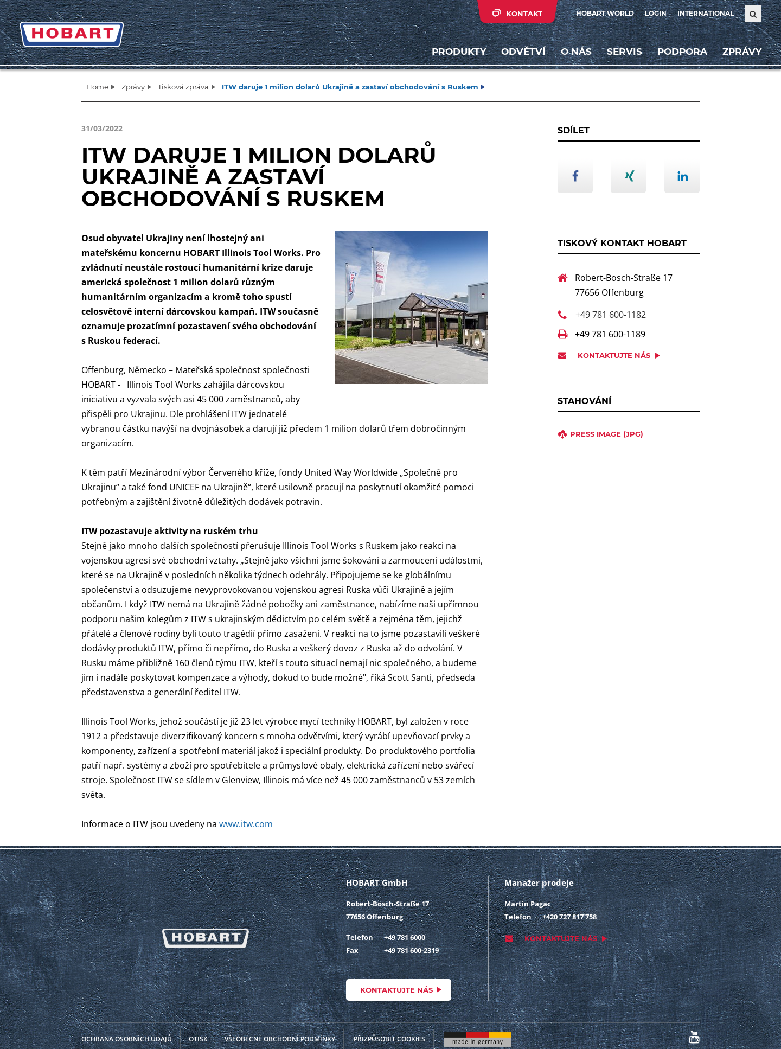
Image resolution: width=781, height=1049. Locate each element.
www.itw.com (246, 824)
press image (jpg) (606, 434)
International (705, 13)
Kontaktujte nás (613, 355)
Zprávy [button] (741, 51)
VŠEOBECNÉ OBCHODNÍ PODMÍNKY (280, 1039)
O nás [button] (576, 51)
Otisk (198, 1039)
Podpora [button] (682, 51)
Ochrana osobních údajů (126, 1039)
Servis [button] (624, 51)
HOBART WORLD (605, 13)
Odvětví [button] (523, 51)
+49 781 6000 (404, 937)
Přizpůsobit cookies (389, 1039)
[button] (575, 175)
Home (97, 86)
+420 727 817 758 (569, 917)
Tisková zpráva (183, 86)
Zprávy (133, 86)
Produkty (459, 51)
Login (656, 13)
